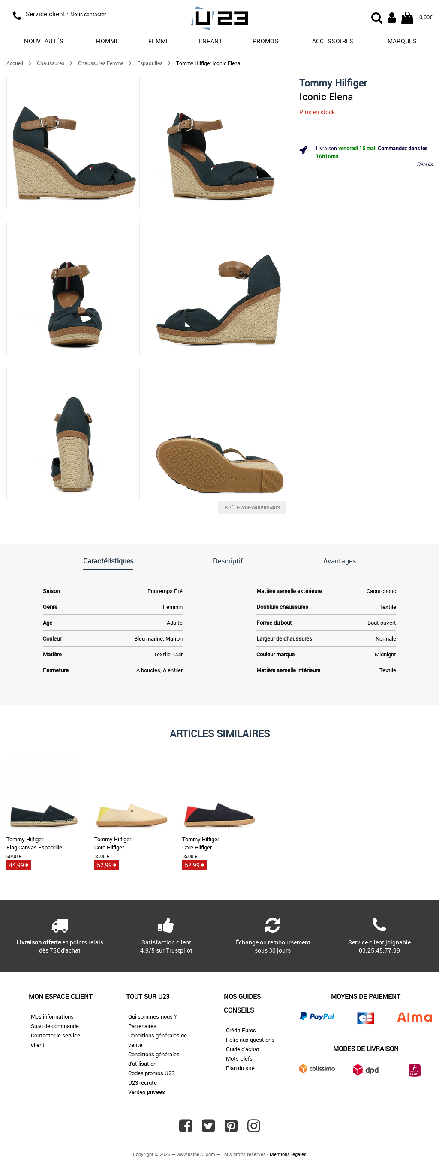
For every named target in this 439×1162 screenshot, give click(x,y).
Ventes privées (146, 1092)
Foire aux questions (250, 1039)
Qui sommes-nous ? (152, 1016)
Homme (107, 41)
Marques (402, 41)
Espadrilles (149, 63)
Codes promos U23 (151, 1073)
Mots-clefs (239, 1058)
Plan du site (240, 1068)
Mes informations (52, 1016)
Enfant (211, 41)
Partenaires (142, 1026)
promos (266, 41)
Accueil (14, 63)
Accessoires (333, 41)
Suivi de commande (55, 1026)
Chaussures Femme (100, 63)
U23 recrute (142, 1082)
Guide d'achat (242, 1049)
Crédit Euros (241, 1030)
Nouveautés (44, 41)
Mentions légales (288, 1154)
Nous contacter (88, 14)
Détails (425, 164)
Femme (159, 41)
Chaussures (50, 63)
